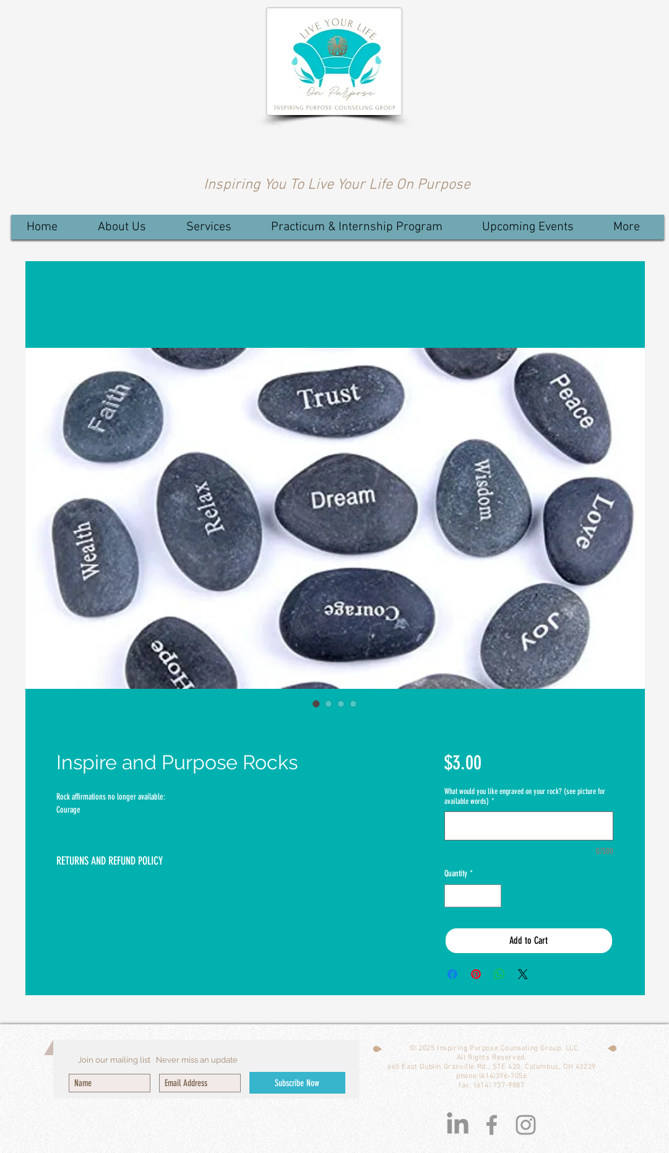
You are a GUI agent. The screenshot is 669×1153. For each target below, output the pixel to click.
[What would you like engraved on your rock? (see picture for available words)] (529, 826)
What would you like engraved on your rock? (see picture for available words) (524, 796)
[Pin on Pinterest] (475, 974)
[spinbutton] (473, 896)
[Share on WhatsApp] (499, 974)
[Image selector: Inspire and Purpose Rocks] (316, 703)
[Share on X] (523, 974)
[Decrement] (454, 896)
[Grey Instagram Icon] (525, 1125)
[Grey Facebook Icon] (491, 1125)
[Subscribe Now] (297, 1083)
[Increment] (491, 896)
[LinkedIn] (457, 1125)
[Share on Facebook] (452, 974)
